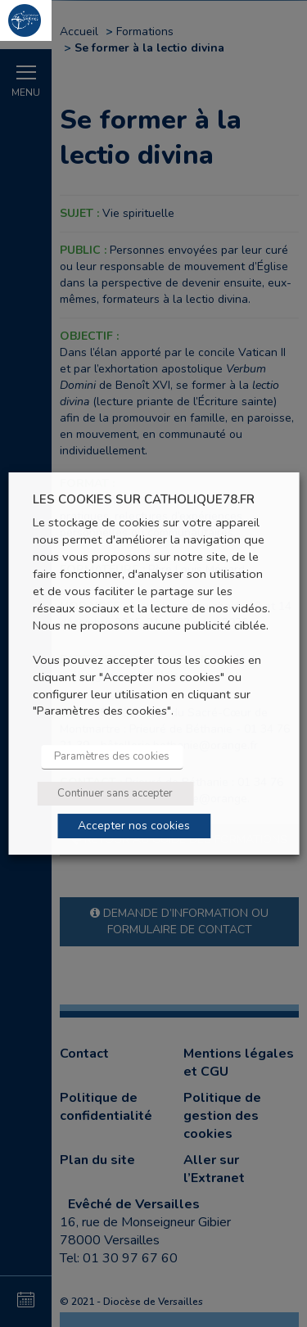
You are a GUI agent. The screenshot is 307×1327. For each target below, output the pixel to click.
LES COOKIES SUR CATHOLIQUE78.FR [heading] (144, 500)
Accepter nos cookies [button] (134, 825)
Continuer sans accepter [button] (115, 793)
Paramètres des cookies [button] (111, 756)
